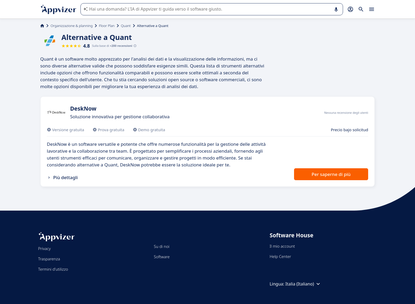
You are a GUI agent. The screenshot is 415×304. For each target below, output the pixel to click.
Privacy (44, 248)
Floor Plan (107, 25)
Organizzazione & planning (72, 25)
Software (162, 256)
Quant (126, 25)
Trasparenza (49, 258)
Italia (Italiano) (303, 284)
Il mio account (282, 246)
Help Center (280, 256)
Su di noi (161, 246)
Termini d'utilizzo (53, 269)
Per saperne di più (331, 174)
